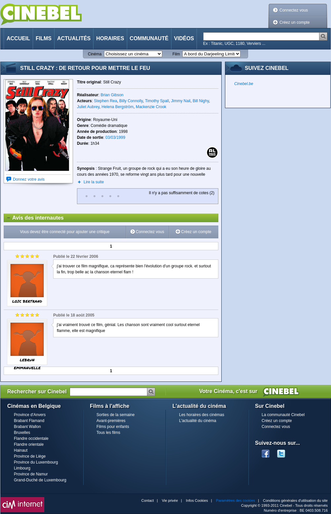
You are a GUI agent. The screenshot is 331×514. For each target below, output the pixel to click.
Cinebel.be (243, 83)
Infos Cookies (197, 500)
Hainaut (20, 450)
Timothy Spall (157, 101)
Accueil (18, 38)
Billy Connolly (131, 101)
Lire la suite (94, 182)
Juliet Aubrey (88, 107)
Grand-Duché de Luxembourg (40, 480)
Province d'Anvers (30, 414)
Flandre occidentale (31, 438)
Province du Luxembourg (36, 462)
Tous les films (108, 432)
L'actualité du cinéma (197, 420)
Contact (147, 500)
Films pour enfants (112, 426)
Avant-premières (111, 420)
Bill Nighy (201, 101)
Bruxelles (22, 432)
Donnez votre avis (29, 179)
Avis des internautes (34, 218)
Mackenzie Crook (151, 107)
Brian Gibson (111, 95)
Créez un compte (294, 22)
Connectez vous (293, 10)
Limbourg (22, 468)
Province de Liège (30, 456)
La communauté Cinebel (283, 414)
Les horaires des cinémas (201, 414)
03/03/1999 (115, 137)
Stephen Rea (105, 101)
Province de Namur (31, 474)
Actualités (74, 38)
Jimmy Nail (181, 101)
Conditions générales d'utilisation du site (295, 500)
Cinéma (94, 54)
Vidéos (184, 38)
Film (176, 54)
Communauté (149, 38)
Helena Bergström (118, 107)
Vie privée (170, 500)
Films (44, 38)
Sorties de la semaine (115, 414)
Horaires (110, 38)
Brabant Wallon (27, 426)
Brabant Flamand (29, 420)
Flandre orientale (29, 444)
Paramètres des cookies (235, 500)
